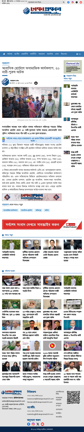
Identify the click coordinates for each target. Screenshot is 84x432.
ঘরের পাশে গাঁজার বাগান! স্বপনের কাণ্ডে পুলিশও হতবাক (11, 356)
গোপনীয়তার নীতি (60, 393)
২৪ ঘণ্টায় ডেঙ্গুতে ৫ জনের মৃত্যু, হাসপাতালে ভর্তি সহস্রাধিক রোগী (32, 315)
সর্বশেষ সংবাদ (10, 271)
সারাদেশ (41, 54)
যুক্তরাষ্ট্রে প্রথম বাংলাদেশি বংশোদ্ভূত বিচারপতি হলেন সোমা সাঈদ (11, 377)
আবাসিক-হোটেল (26, 210)
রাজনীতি (25, 54)
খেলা (57, 54)
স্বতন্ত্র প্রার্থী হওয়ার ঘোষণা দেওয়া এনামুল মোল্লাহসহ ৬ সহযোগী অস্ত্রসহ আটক (51, 377)
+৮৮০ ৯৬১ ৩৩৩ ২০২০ (35, 411)
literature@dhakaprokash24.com (39, 402)
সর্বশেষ (9, 54)
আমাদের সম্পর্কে (58, 404)
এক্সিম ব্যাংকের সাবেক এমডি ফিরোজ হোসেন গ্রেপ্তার (51, 255)
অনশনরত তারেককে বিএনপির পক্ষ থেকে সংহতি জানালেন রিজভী (10, 335)
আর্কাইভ (58, 413)
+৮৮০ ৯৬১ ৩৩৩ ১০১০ (35, 395)
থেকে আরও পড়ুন (12, 204)
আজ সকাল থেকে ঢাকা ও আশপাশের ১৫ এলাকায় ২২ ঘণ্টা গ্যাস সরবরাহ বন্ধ (11, 291)
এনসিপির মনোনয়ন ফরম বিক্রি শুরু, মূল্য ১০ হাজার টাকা (11, 315)
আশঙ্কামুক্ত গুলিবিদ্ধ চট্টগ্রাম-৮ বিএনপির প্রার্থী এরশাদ (76, 125)
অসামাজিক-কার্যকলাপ (10, 210)
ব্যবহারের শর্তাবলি (59, 398)
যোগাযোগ (59, 409)
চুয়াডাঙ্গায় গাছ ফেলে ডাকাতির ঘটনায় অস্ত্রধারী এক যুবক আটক (51, 315)
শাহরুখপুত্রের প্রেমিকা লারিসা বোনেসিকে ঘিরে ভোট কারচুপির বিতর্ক (51, 335)
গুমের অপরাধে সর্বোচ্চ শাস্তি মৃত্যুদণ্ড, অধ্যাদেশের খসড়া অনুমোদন (31, 377)
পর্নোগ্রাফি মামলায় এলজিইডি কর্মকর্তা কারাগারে (74, 91)
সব (78, 54)
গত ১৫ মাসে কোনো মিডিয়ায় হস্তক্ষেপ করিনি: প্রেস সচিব (31, 335)
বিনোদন (64, 54)
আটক (47, 210)
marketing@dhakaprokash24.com (40, 414)
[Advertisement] (42, 35)
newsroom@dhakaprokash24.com (40, 399)
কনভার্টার (59, 417)
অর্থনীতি (33, 54)
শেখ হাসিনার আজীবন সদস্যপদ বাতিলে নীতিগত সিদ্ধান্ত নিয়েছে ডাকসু (72, 356)
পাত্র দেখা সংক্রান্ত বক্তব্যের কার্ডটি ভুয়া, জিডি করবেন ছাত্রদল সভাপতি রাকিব (32, 356)
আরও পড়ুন (9, 235)
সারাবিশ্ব (50, 54)
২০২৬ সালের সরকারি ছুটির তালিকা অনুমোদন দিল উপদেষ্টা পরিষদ (51, 356)
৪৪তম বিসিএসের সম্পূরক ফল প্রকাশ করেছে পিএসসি (72, 315)
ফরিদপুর (38, 210)
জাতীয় (16, 54)
